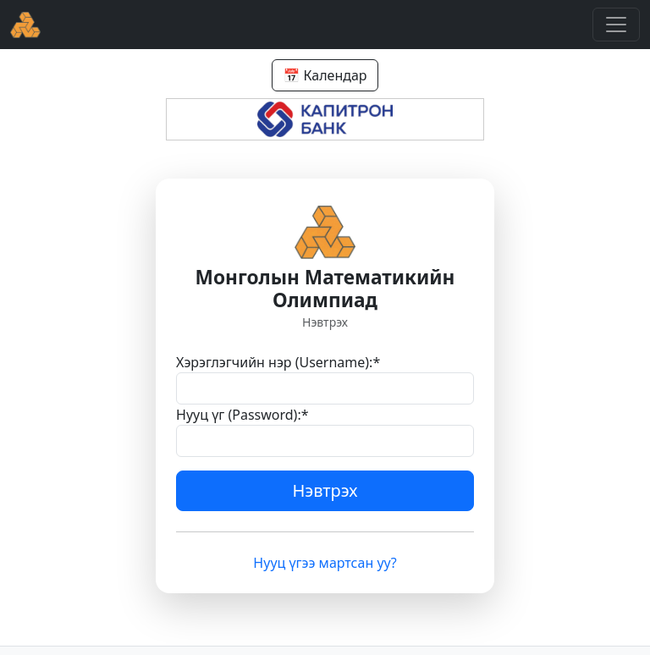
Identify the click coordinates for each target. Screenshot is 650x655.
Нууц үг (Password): (242, 414)
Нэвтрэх (325, 490)
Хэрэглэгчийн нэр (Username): (278, 362)
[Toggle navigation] (616, 24)
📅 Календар (324, 75)
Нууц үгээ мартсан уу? (324, 562)
